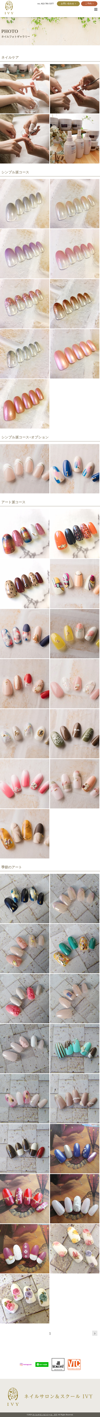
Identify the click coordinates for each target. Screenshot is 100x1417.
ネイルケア (10, 57)
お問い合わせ (68, 3)
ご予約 (89, 3)
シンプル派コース (15, 172)
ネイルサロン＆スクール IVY (44, 1415)
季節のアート (11, 867)
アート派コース (13, 502)
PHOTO (9, 31)
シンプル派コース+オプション (25, 437)
